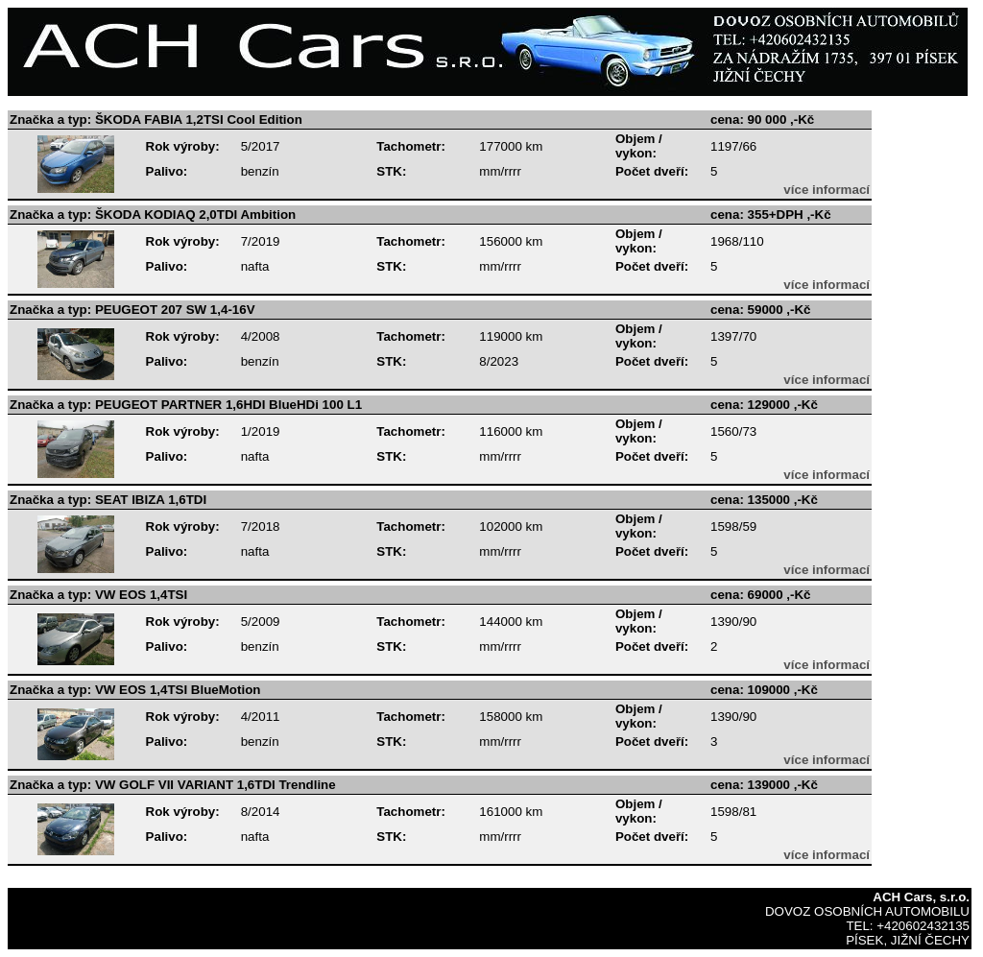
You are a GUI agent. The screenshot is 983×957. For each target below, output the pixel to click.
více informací (826, 189)
